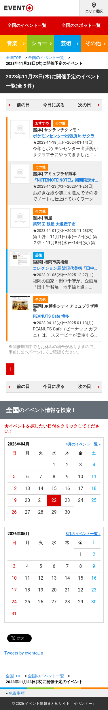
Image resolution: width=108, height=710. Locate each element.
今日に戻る (54, 105)
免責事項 (17, 693)
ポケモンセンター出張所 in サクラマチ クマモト (66, 136)
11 (93, 476)
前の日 (23, 105)
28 (40, 512)
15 (54, 488)
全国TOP (13, 57)
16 (67, 488)
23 (67, 500)
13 (27, 488)
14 (40, 488)
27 (27, 512)
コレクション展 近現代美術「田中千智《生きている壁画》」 (65, 268)
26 (14, 512)
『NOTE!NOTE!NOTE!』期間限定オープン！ (66, 180)
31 (14, 613)
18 (93, 488)
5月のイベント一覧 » (83, 534)
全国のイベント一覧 (26, 25)
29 (54, 512)
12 (14, 488)
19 (14, 500)
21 (40, 500)
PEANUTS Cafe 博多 (51, 316)
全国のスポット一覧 (81, 25)
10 (80, 476)
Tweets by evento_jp (23, 653)
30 (67, 512)
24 (80, 500)
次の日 (84, 105)
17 (80, 488)
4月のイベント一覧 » (83, 444)
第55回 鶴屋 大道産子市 (54, 224)
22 (54, 500)
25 (93, 500)
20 (27, 500)
